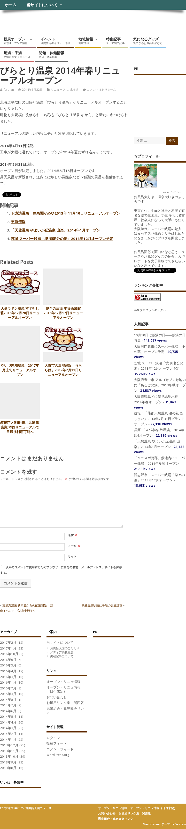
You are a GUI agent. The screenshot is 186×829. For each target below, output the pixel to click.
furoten (9, 90)
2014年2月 (8, 734)
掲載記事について (61, 656)
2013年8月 (8, 768)
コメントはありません (101, 90)
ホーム (10, 4)
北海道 (74, 90)
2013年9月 (8, 762)
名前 (72, 535)
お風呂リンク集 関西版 (65, 703)
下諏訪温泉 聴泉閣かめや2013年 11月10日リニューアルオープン (65, 213)
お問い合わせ (56, 697)
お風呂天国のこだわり (64, 648)
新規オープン (16, 41)
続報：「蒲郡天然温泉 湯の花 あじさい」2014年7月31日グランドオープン (159, 418)
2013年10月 (9, 756)
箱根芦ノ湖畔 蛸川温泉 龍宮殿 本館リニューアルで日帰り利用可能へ (19, 427)
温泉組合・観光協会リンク (65, 710)
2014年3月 (8, 728)
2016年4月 (8, 671)
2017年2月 (8, 642)
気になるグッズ (148, 41)
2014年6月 (8, 711)
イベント (55, 41)
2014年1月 (8, 739)
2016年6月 (8, 659)
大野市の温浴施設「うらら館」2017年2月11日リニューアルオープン (63, 370)
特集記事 (115, 41)
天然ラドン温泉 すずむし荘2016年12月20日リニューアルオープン (19, 313)
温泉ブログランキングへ (150, 310)
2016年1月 (8, 682)
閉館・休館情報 (51, 54)
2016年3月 (8, 677)
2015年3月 (8, 694)
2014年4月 (8, 722)
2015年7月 (8, 688)
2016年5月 (8, 665)
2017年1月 (8, 648)
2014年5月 (8, 716)
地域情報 (85, 41)
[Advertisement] (160, 101)
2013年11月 (9, 751)
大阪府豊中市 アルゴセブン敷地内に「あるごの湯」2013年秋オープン (160, 385)
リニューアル (59, 90)
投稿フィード (56, 743)
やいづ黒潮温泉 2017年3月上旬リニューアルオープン (19, 370)
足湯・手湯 (17, 54)
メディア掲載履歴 (61, 652)
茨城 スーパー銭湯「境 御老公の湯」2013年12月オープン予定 (62, 238)
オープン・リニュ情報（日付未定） (63, 689)
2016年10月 (9, 654)
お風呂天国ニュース (37, 21)
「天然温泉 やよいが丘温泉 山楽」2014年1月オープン (55, 230)
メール (74, 546)
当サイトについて (41, 4)
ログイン (53, 738)
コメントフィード (60, 749)
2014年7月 (8, 705)
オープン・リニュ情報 (63, 682)
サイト (72, 556)
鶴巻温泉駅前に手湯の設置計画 (102, 605)
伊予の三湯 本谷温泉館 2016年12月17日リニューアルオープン (63, 313)
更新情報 (18, 221)
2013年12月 (9, 745)
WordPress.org (57, 755)
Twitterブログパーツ (172, 192)
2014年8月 (8, 699)
